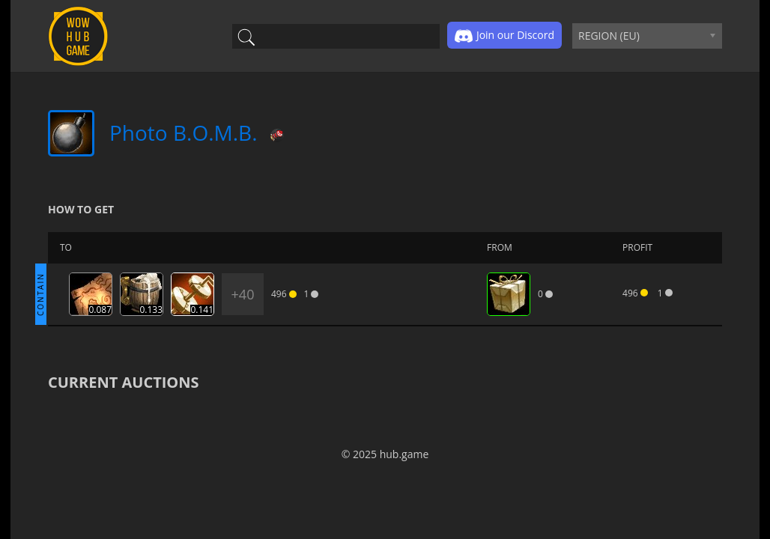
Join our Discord (504, 36)
